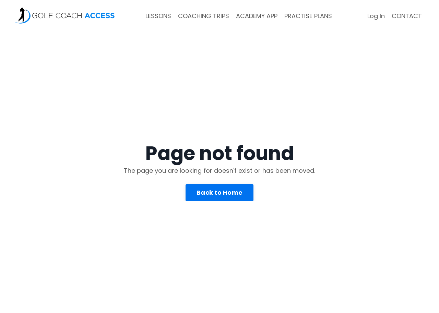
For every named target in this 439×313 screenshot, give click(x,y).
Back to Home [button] (219, 192)
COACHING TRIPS (203, 16)
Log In (376, 16)
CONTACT (407, 16)
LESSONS (158, 16)
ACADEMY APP (256, 16)
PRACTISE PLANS (308, 16)
